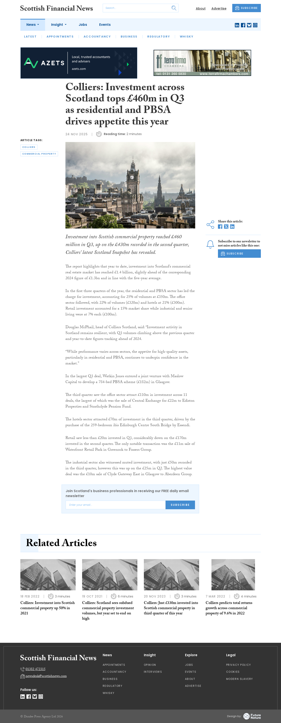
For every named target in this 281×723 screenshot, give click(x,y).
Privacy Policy (238, 665)
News (31, 24)
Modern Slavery (239, 679)
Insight (57, 24)
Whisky (186, 36)
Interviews (153, 672)
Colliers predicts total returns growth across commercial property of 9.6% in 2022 (229, 608)
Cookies (233, 672)
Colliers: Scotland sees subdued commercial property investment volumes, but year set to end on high (108, 611)
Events (105, 24)
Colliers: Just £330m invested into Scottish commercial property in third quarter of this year (171, 608)
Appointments (60, 36)
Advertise (218, 8)
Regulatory (158, 36)
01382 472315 (35, 669)
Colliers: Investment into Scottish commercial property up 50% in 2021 (47, 608)
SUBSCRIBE (246, 8)
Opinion (150, 665)
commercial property (39, 153)
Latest (30, 36)
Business (129, 36)
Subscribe (180, 505)
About (201, 8)
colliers (29, 147)
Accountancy (97, 36)
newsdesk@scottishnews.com (46, 676)
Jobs (83, 24)
